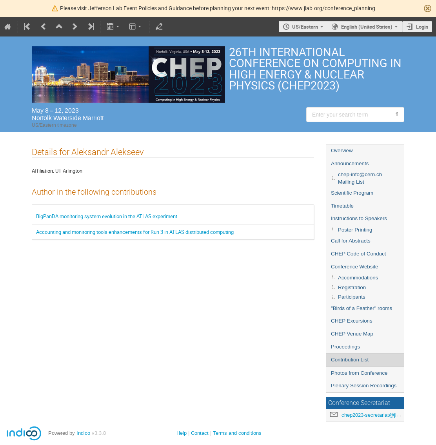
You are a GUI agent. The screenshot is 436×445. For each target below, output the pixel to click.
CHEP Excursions (351, 321)
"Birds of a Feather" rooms (361, 308)
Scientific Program (352, 193)
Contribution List (350, 360)
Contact (200, 433)
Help (181, 433)
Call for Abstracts (351, 241)
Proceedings (345, 347)
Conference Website (354, 267)
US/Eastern (305, 26)
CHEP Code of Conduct (358, 254)
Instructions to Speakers (359, 218)
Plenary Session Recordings (363, 385)
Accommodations (358, 278)
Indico (83, 433)
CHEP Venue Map (352, 334)
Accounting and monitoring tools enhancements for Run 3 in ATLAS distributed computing (135, 231)
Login (422, 26)
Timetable (342, 206)
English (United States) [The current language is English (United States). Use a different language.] (366, 26)
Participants (351, 297)
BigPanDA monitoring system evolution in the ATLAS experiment (106, 216)
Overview (342, 150)
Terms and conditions (237, 433)
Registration (352, 287)
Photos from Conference (359, 373)
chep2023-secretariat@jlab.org (376, 415)
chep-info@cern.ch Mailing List (360, 178)
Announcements (350, 163)
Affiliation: (43, 170)
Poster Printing (355, 230)
